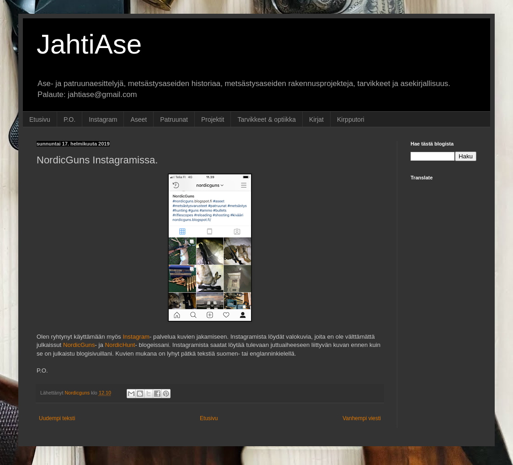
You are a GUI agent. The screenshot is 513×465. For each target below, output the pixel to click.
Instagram (103, 119)
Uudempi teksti (57, 418)
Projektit (212, 119)
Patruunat (174, 119)
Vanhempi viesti (361, 418)
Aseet (138, 119)
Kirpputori (350, 119)
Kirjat (316, 119)
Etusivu (39, 119)
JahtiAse (89, 44)
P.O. (69, 119)
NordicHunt (120, 344)
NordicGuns (79, 344)
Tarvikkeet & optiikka (266, 119)
